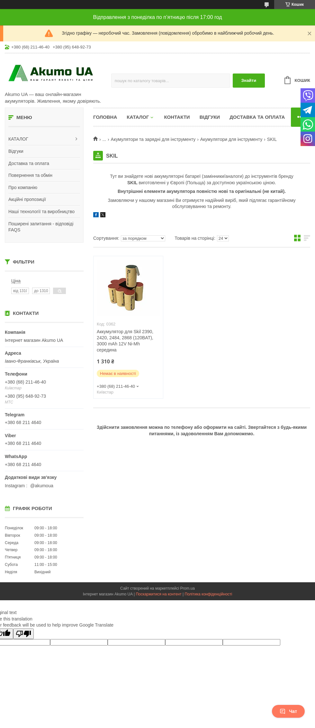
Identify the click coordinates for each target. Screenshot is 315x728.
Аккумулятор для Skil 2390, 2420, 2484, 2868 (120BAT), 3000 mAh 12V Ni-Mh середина (125, 340)
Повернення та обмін (30, 175)
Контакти (177, 117)
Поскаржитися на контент (158, 594)
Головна (105, 117)
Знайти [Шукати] (248, 80)
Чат (288, 711)
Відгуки (15, 151)
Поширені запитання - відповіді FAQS (40, 227)
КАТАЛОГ (18, 139)
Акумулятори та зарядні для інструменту (153, 139)
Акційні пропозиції (27, 199)
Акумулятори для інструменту (231, 139)
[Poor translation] (23, 633)
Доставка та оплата (28, 163)
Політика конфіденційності (208, 594)
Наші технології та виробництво (41, 211)
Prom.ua (187, 588)
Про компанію (22, 187)
